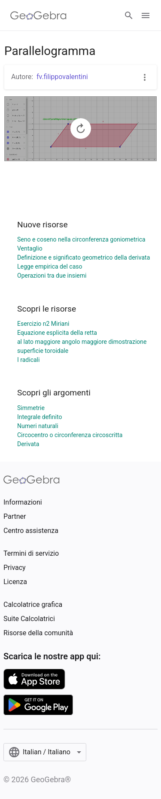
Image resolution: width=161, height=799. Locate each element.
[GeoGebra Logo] (38, 15)
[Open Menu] (145, 15)
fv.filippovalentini (62, 77)
